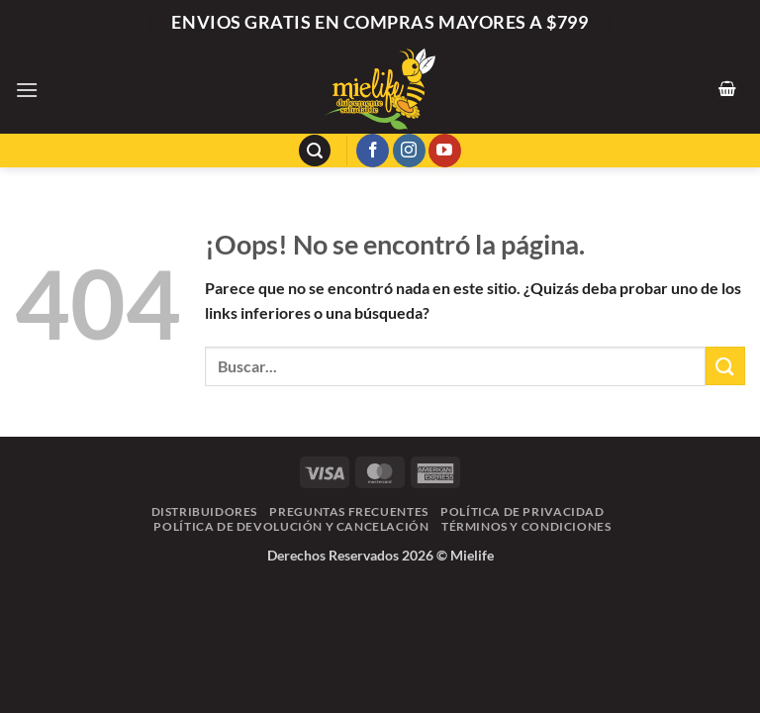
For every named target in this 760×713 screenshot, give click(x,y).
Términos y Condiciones (526, 526)
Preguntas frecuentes (348, 511)
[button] (27, 89)
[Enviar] (725, 366)
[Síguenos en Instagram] (409, 150)
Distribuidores (204, 511)
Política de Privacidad (522, 511)
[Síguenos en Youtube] (444, 150)
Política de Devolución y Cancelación (290, 526)
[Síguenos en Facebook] (372, 150)
